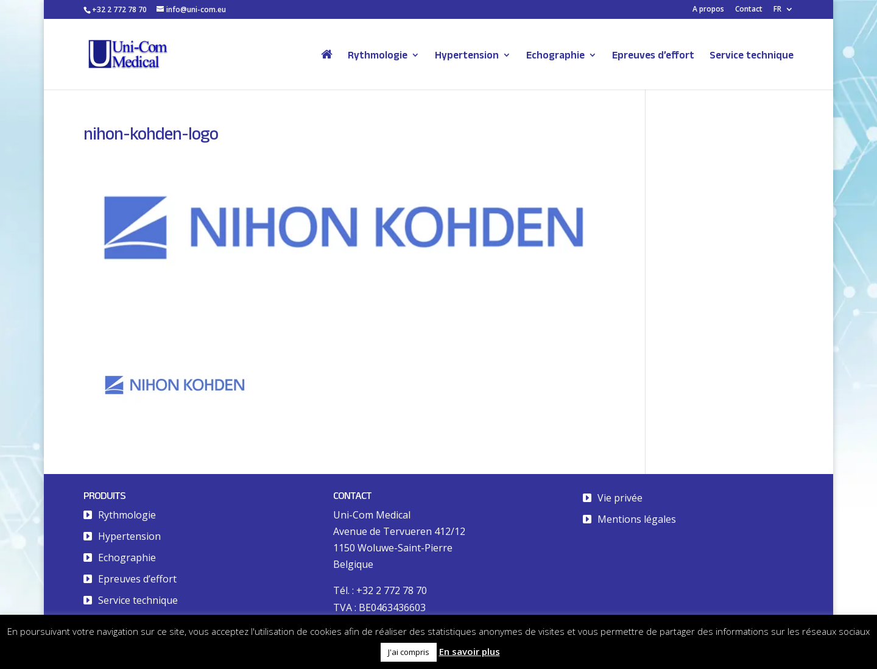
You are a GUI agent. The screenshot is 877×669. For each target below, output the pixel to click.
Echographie (555, 55)
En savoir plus (469, 651)
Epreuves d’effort (653, 55)
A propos (708, 9)
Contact (749, 9)
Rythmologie (377, 55)
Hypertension (467, 55)
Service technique (752, 55)
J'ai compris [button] (408, 651)
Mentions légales (636, 519)
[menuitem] (783, 11)
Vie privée (620, 497)
